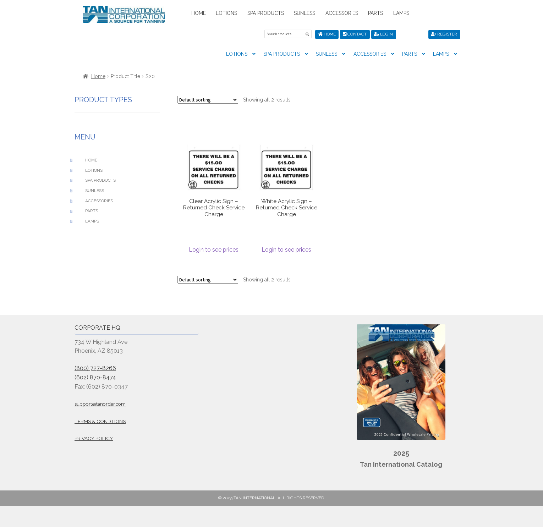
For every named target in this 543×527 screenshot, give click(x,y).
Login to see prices (213, 249)
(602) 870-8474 (95, 377)
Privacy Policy (94, 438)
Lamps (401, 13)
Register (444, 34)
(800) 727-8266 (95, 368)
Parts (375, 13)
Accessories (341, 13)
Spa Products (265, 13)
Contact (355, 34)
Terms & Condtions (100, 421)
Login (383, 34)
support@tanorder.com (100, 404)
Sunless (304, 13)
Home (198, 13)
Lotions (226, 13)
